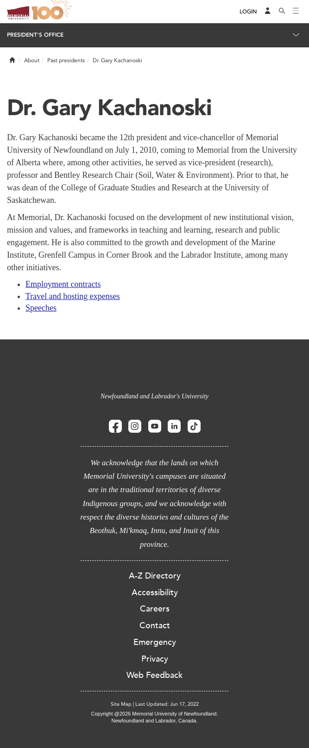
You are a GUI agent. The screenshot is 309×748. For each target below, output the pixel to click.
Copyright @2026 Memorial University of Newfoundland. (154, 713)
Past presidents (66, 60)
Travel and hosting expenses (72, 296)
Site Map (121, 704)
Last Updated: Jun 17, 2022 (167, 704)
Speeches (41, 307)
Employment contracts (63, 284)
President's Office (35, 35)
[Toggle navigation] (296, 11)
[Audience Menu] (268, 11)
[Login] (248, 11)
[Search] (282, 11)
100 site (53, 11)
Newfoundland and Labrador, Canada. (155, 720)
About (31, 60)
